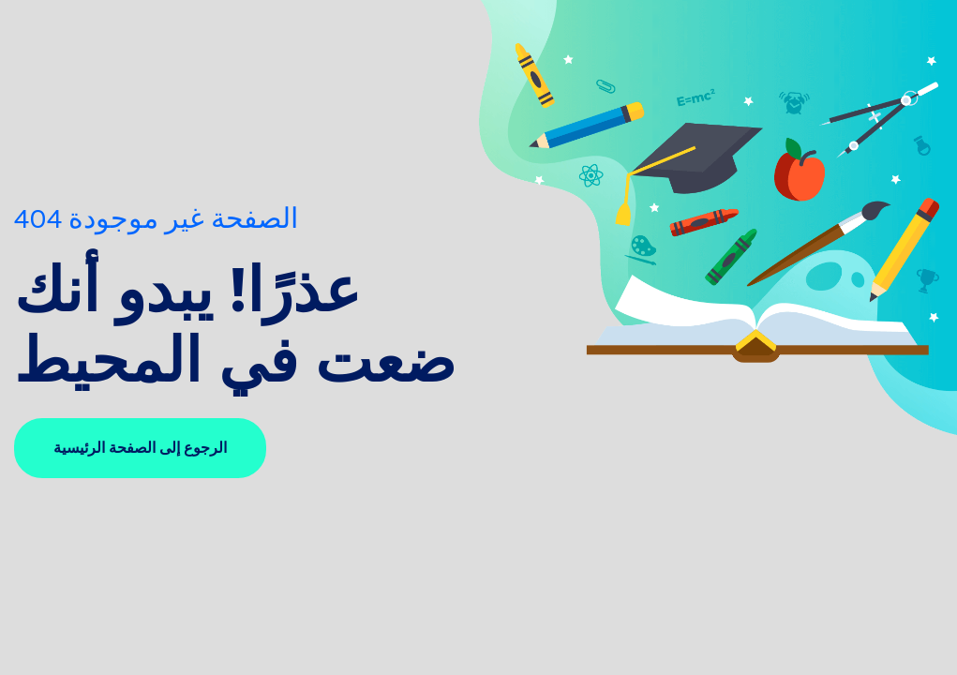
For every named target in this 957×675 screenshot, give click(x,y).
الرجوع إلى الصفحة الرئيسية (140, 448)
